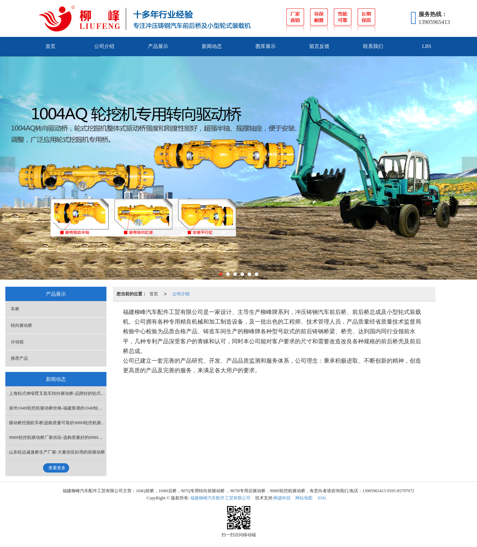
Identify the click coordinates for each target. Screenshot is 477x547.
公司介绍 (104, 46)
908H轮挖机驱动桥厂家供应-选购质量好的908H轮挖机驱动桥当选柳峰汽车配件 (57, 437)
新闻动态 (212, 46)
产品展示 (158, 46)
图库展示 (266, 46)
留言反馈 (319, 46)
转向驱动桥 (21, 325)
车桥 (15, 308)
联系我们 (373, 46)
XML (322, 497)
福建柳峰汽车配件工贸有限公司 (220, 497)
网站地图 (304, 497)
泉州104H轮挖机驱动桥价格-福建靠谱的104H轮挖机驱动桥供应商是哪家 (57, 408)
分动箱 (17, 341)
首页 (51, 46)
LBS (426, 46)
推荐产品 (19, 358)
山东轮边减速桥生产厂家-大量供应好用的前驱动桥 (57, 452)
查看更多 (57, 467)
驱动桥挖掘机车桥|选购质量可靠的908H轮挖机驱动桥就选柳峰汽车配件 (57, 422)
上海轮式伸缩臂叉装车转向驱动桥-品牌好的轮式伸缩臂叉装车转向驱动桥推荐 (57, 393)
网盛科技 (282, 497)
